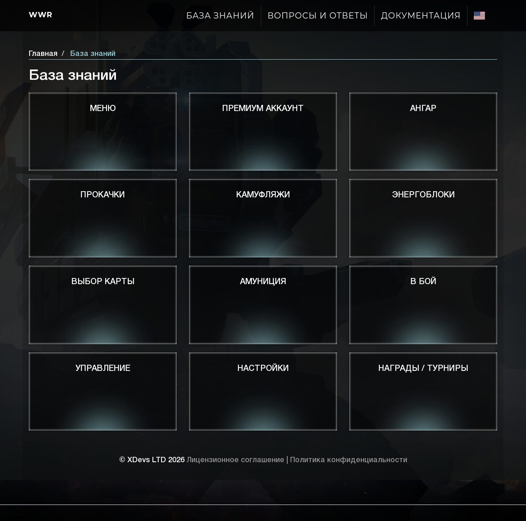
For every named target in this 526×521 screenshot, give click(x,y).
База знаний (220, 16)
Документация (421, 16)
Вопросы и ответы (318, 16)
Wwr (41, 14)
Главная (43, 54)
